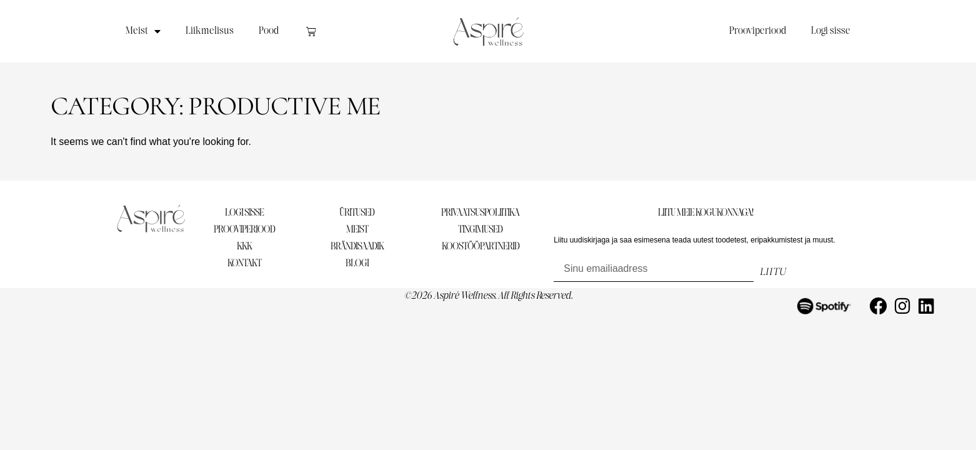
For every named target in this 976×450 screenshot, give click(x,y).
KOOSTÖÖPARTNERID (480, 246)
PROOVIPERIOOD (244, 229)
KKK (244, 246)
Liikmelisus (210, 31)
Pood (269, 31)
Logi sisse (830, 31)
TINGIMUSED (480, 229)
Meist (143, 31)
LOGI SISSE (244, 213)
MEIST (357, 229)
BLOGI (357, 263)
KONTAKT (244, 263)
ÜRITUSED (356, 213)
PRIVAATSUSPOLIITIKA (480, 213)
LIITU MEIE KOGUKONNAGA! (705, 213)
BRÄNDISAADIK (357, 246)
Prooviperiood (757, 31)
